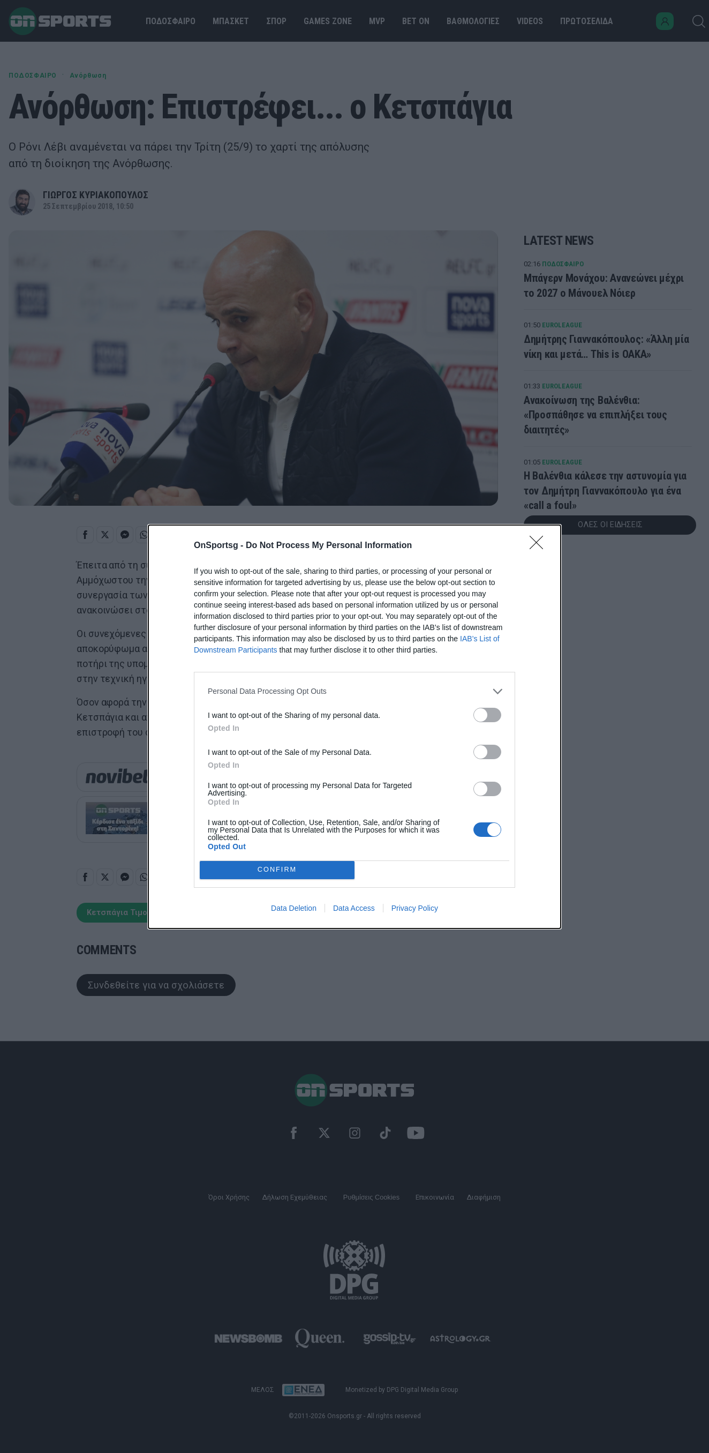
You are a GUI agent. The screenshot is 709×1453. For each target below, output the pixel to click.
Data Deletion (293, 908)
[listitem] (354, 691)
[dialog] (354, 726)
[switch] (487, 715)
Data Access (354, 908)
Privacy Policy (414, 908)
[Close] (540, 546)
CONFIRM (277, 870)
